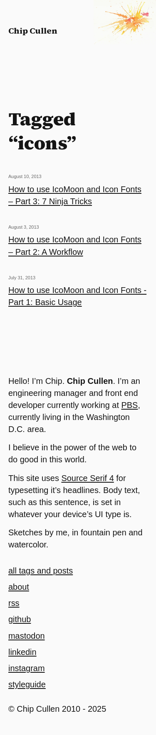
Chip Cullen (32, 31)
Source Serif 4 (87, 478)
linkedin (22, 652)
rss (14, 603)
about (18, 586)
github (19, 619)
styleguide (27, 684)
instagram (26, 668)
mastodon (26, 635)
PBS (129, 405)
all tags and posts (40, 570)
